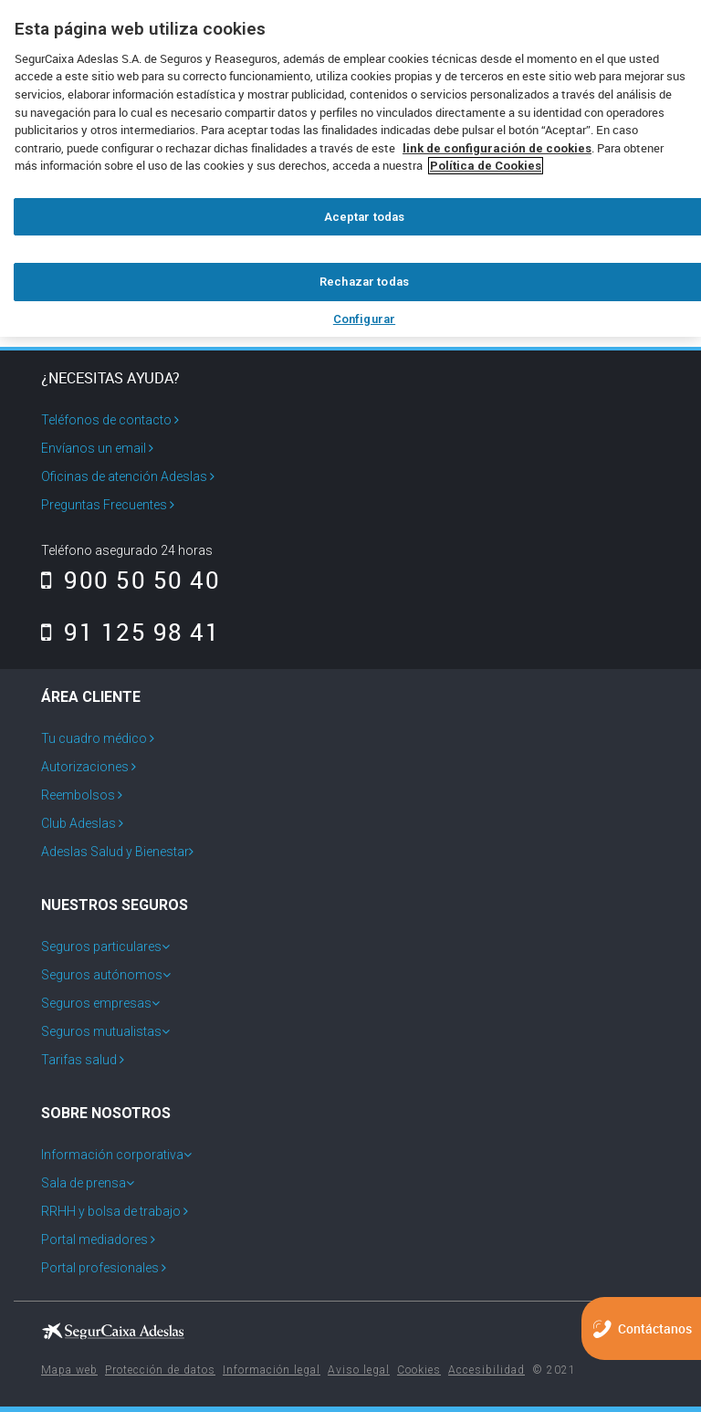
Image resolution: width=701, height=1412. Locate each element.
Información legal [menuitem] (271, 1370)
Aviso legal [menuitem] (359, 1370)
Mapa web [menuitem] (69, 1370)
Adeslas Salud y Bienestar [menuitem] (115, 851)
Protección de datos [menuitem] (160, 1370)
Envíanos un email (97, 448)
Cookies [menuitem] (419, 1370)
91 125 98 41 (130, 631)
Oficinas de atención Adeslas (127, 476)
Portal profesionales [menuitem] (101, 1267)
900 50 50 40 (130, 579)
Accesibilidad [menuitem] (486, 1370)
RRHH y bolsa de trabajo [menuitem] (112, 1211)
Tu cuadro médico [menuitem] (95, 738)
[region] (350, 168)
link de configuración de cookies (497, 148)
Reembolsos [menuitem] (79, 795)
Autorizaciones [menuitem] (86, 766)
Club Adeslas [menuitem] (80, 823)
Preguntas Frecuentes (107, 504)
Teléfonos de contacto (110, 420)
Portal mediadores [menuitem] (96, 1239)
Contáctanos (655, 1328)
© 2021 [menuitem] (554, 1370)
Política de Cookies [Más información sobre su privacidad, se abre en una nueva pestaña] (485, 166)
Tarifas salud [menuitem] (80, 1059)
